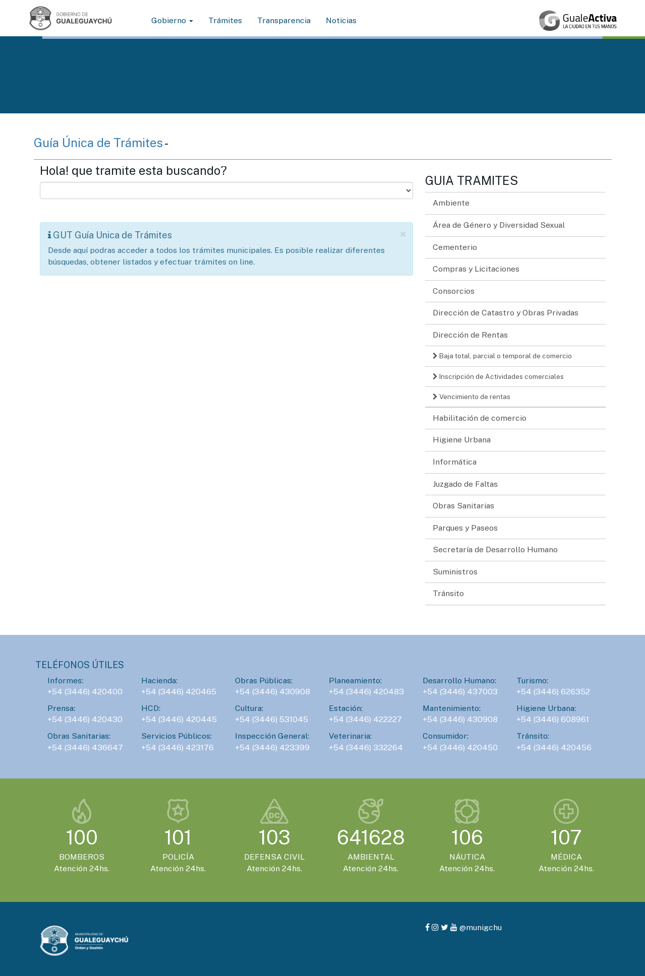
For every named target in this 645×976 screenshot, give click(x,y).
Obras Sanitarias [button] (463, 505)
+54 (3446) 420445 (179, 719)
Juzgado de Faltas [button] (465, 484)
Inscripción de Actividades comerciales (498, 376)
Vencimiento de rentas (471, 397)
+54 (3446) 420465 (178, 691)
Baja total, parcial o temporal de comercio (502, 356)
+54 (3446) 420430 (85, 719)
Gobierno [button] (172, 20)
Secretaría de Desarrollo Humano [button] (495, 549)
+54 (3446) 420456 (554, 747)
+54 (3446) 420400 (85, 691)
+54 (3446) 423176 (177, 747)
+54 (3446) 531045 (271, 719)
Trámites (225, 20)
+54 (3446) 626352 (553, 691)
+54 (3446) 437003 (460, 691)
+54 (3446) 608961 (552, 719)
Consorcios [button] (454, 291)
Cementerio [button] (455, 247)
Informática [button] (455, 462)
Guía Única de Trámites (99, 143)
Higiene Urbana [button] (462, 439)
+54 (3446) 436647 (85, 747)
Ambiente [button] (451, 203)
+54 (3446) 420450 (460, 747)
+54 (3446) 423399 (272, 747)
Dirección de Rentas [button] (470, 335)
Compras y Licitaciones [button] (476, 269)
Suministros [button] (455, 571)
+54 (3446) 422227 (365, 719)
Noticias (341, 20)
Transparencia (284, 20)
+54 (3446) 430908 (272, 691)
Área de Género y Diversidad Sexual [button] (499, 225)
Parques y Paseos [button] (465, 528)
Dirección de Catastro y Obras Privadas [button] (505, 312)
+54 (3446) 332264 (366, 747)
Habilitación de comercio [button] (479, 418)
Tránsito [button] (448, 593)
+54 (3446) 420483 (366, 691)
